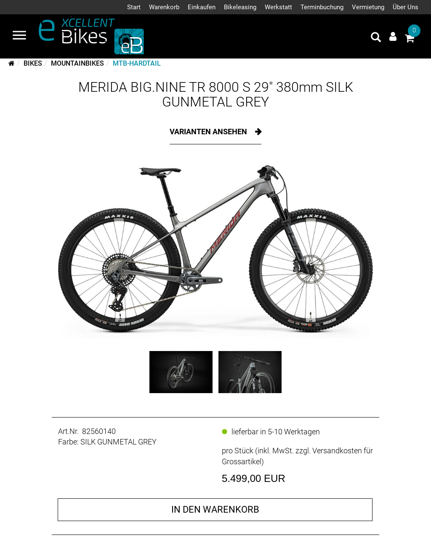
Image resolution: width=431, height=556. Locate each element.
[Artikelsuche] (376, 38)
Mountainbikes (77, 63)
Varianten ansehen (209, 131)
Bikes (33, 63)
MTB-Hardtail (137, 63)
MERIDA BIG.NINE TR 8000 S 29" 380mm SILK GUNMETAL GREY (215, 94)
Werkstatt (278, 7)
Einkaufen (202, 7)
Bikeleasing (240, 7)
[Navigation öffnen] (19, 36)
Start (134, 7)
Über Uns (405, 7)
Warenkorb (164, 7)
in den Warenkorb (215, 509)
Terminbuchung (322, 7)
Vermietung (368, 7)
